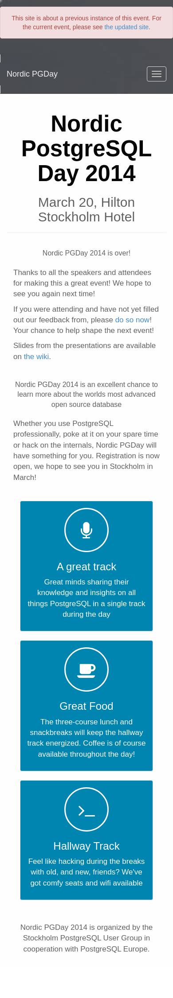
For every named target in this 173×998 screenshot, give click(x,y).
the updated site (126, 27)
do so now (132, 320)
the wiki (36, 356)
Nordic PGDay (32, 74)
